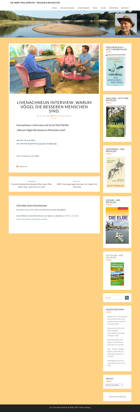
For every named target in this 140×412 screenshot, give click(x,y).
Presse (95, 8)
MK (54, 116)
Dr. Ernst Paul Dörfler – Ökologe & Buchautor (35, 2)
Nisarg (87, 407)
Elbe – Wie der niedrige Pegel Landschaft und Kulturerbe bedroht (115, 351)
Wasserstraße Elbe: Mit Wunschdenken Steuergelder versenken (116, 330)
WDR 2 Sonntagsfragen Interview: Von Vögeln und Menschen (77, 184)
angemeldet (29, 209)
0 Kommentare (65, 116)
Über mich (124, 8)
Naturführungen (83, 8)
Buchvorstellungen (67, 8)
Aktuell (54, 8)
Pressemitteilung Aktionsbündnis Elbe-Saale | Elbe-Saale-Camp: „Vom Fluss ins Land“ (31, 184)
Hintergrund (113, 8)
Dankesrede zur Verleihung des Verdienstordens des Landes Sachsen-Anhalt (117, 319)
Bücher (103, 8)
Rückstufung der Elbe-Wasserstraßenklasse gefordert (115, 342)
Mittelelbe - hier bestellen (114, 256)
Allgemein (23, 166)
